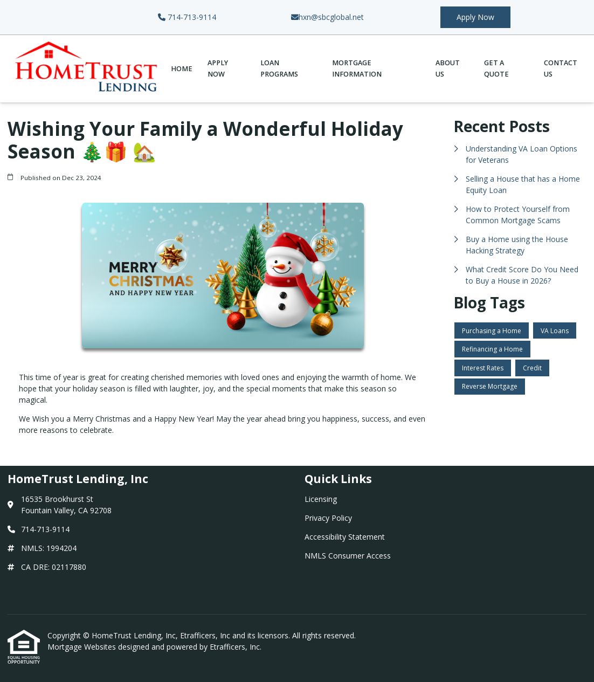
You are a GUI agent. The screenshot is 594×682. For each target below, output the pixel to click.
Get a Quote (496, 68)
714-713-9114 (187, 17)
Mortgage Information (357, 68)
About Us (448, 68)
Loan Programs (279, 68)
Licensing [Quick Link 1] (321, 499)
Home (181, 68)
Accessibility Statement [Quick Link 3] (345, 537)
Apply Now (475, 17)
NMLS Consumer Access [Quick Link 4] (348, 555)
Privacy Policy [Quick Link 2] (328, 518)
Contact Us (560, 68)
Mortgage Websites (82, 647)
